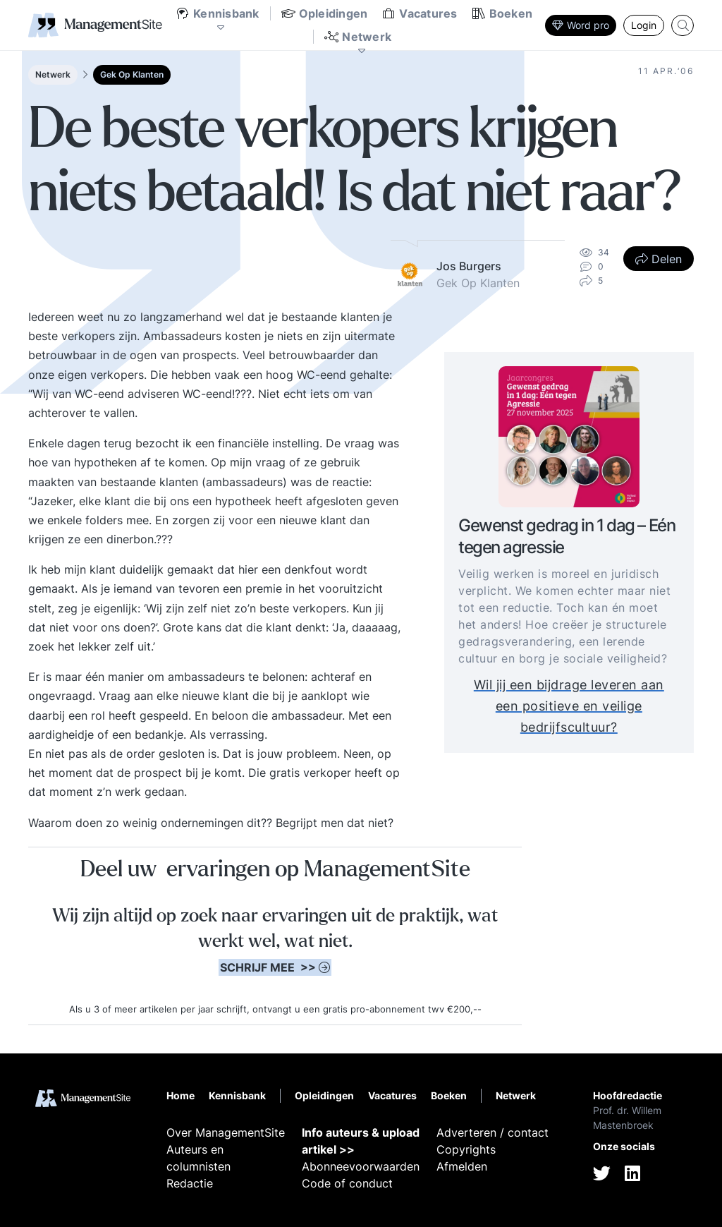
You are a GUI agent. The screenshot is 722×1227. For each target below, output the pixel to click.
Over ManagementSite (225, 1132)
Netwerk (53, 74)
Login (643, 25)
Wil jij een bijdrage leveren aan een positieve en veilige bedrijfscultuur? (569, 706)
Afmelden (461, 1166)
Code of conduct (347, 1183)
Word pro (580, 25)
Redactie (189, 1183)
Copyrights (466, 1149)
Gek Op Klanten (132, 74)
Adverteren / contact (492, 1132)
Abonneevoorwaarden (361, 1166)
